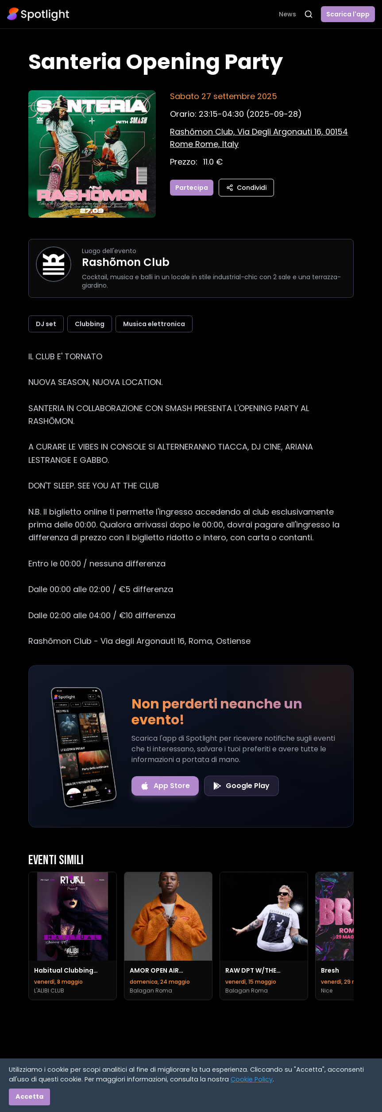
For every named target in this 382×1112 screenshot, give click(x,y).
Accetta (29, 1096)
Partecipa (191, 187)
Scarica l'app (348, 14)
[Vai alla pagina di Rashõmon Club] (53, 264)
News (287, 14)
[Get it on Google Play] (241, 786)
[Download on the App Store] (165, 786)
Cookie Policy (252, 1079)
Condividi (246, 187)
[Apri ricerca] (308, 14)
